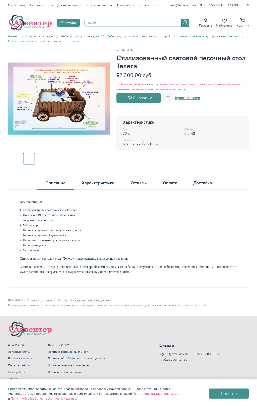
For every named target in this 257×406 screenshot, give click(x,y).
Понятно (229, 393)
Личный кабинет (58, 345)
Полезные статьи (41, 5)
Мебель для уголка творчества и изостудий (138, 36)
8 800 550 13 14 (211, 5)
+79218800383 (238, 5)
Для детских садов (39, 36)
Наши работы (125, 5)
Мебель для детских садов (80, 36)
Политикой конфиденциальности (157, 394)
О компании (16, 5)
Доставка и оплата (70, 5)
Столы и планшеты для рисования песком (208, 36)
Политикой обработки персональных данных (44, 398)
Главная (13, 36)
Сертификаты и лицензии (64, 372)
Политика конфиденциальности (68, 352)
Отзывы (144, 5)
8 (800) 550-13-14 (173, 354)
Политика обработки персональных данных (76, 358)
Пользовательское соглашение (68, 365)
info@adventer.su (183, 5)
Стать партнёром (99, 5)
